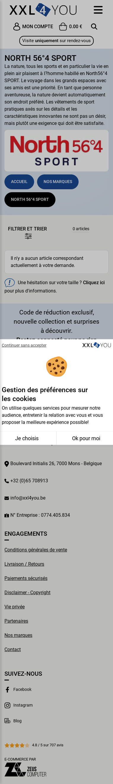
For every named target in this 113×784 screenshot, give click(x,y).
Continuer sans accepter (24, 345)
